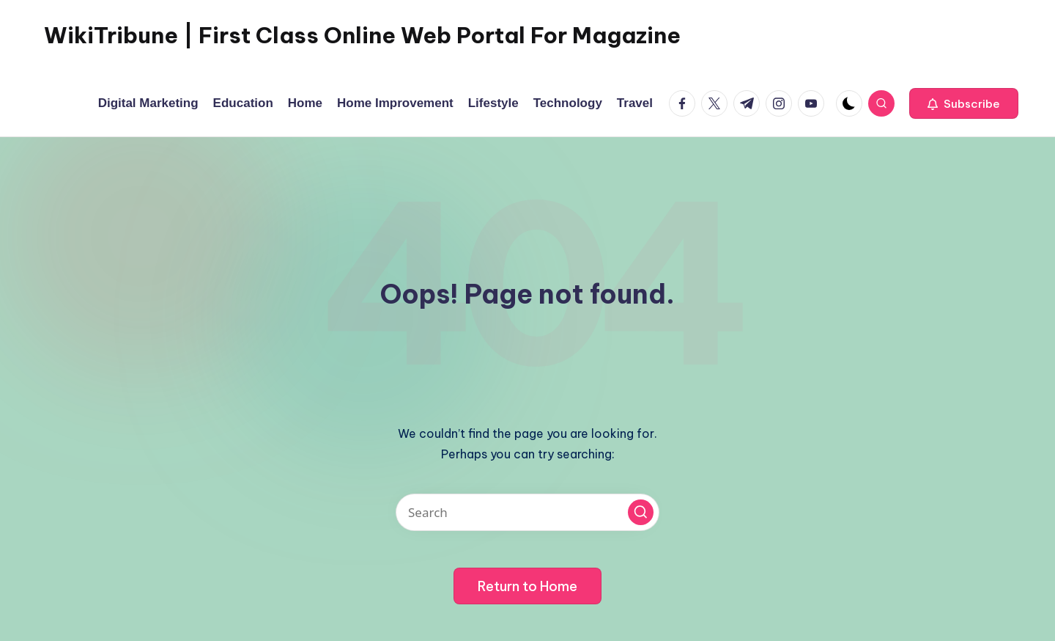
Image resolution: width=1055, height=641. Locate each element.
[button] (963, 103)
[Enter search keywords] (527, 512)
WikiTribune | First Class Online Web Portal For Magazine (362, 35)
